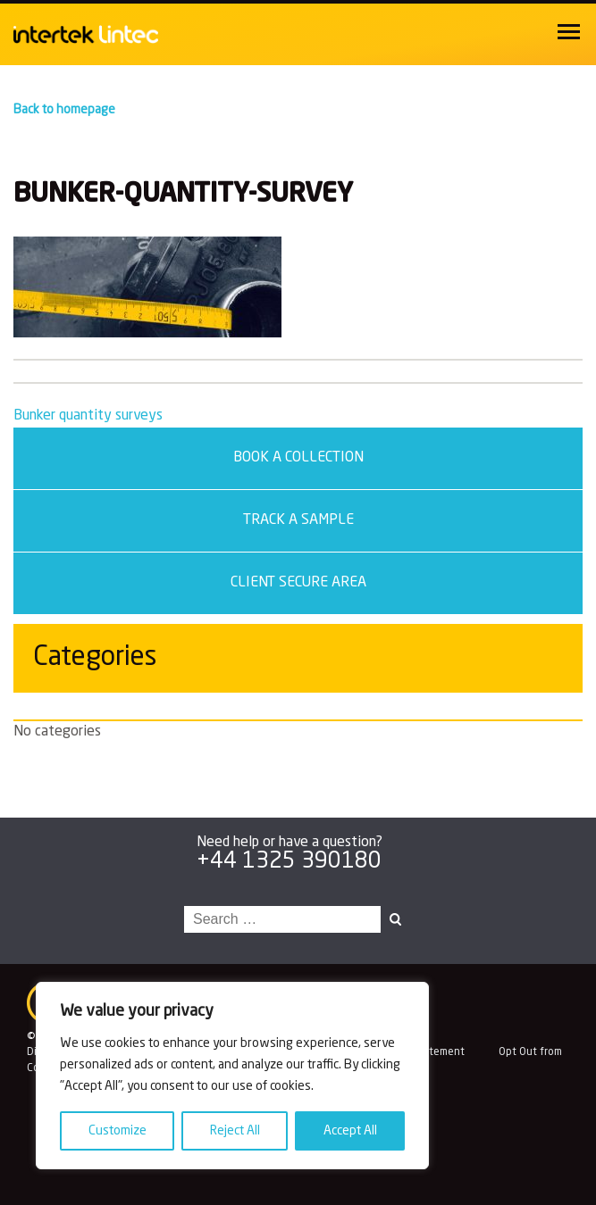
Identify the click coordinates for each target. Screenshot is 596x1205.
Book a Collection (298, 458)
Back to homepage (64, 110)
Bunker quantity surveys (88, 416)
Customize (117, 1131)
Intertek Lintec (117, 34)
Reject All (235, 1131)
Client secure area (298, 583)
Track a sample (298, 520)
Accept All (350, 1131)
